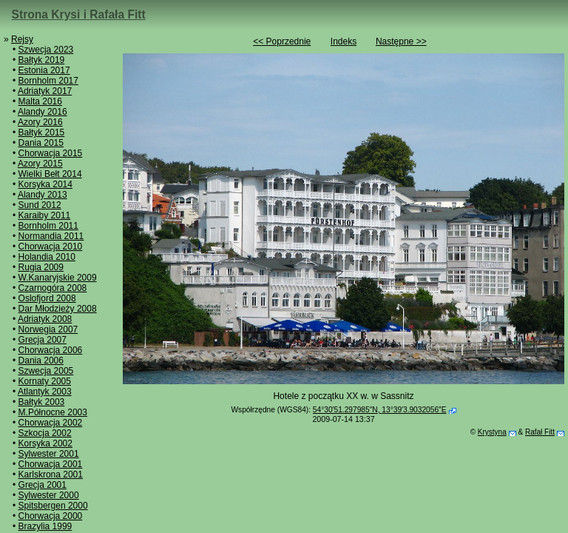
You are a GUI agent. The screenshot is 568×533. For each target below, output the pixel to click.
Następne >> (401, 41)
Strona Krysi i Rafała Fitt (79, 14)
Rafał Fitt (540, 432)
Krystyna (492, 432)
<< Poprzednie (282, 41)
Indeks (343, 41)
